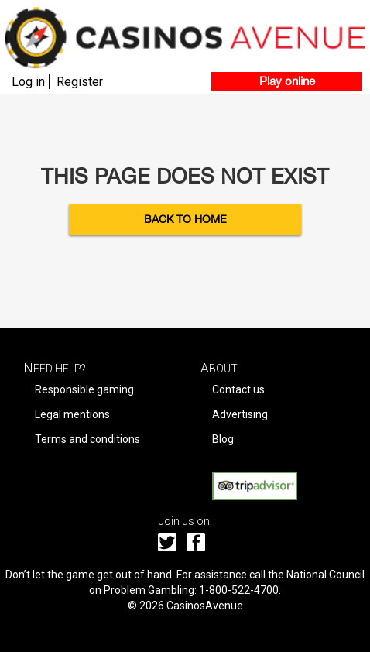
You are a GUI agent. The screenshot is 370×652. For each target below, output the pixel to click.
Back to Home (185, 219)
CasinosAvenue (204, 605)
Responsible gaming (84, 389)
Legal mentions (72, 414)
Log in (28, 81)
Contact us (238, 389)
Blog (223, 439)
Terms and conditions (87, 439)
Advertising (240, 414)
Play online (287, 81)
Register (80, 81)
